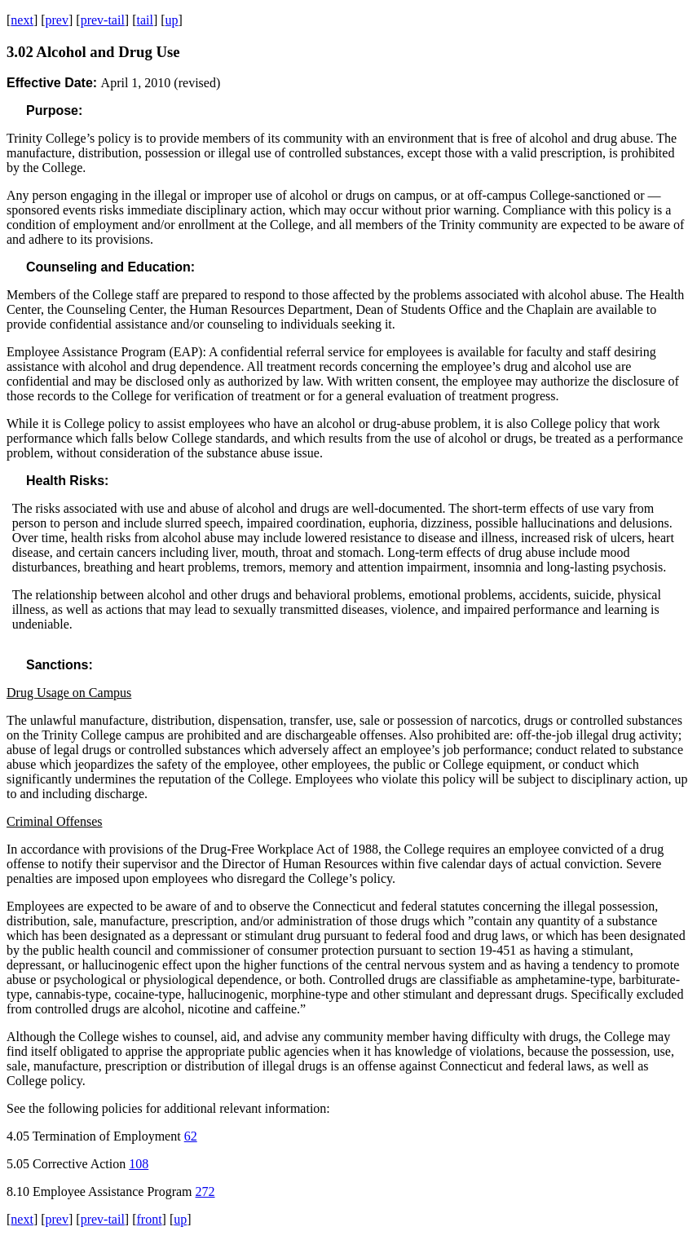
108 (138, 1164)
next (22, 20)
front (148, 1219)
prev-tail (103, 20)
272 (205, 1191)
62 (190, 1136)
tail (144, 20)
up (172, 20)
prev (57, 20)
